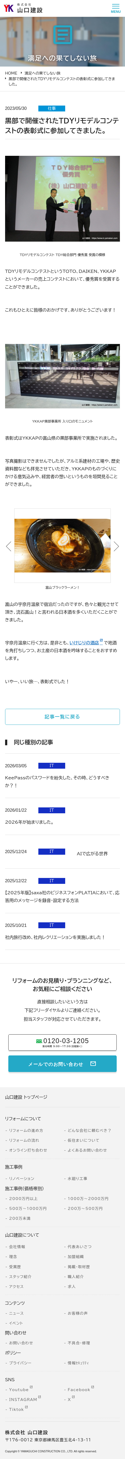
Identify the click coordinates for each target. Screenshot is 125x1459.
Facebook (79, 1390)
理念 (13, 1257)
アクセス (16, 1286)
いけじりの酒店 (84, 643)
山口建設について (22, 1235)
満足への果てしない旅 (43, 73)
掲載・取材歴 (79, 1267)
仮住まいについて (84, 1140)
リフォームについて (23, 1119)
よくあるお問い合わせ (87, 1150)
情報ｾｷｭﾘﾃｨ (78, 1363)
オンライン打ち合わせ (28, 1150)
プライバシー (20, 1363)
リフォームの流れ (24, 1140)
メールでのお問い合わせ (55, 1063)
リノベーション (22, 1179)
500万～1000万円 (28, 1208)
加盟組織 (76, 1257)
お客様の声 (78, 1313)
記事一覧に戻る (62, 716)
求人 (72, 1286)
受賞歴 (15, 1267)
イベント (16, 1323)
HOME (11, 73)
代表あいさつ (80, 1247)
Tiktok (16, 1409)
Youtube (19, 1390)
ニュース (16, 1313)
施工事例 (14, 1167)
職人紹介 (76, 1277)
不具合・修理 (79, 1343)
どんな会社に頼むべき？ (90, 1130)
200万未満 (20, 1218)
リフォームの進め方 (26, 1130)
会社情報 (17, 1247)
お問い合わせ (21, 1343)
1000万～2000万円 (88, 1199)
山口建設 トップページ (26, 1097)
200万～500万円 (85, 1208)
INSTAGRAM (23, 1400)
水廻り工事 (78, 1179)
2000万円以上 (23, 1199)
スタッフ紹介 (20, 1277)
